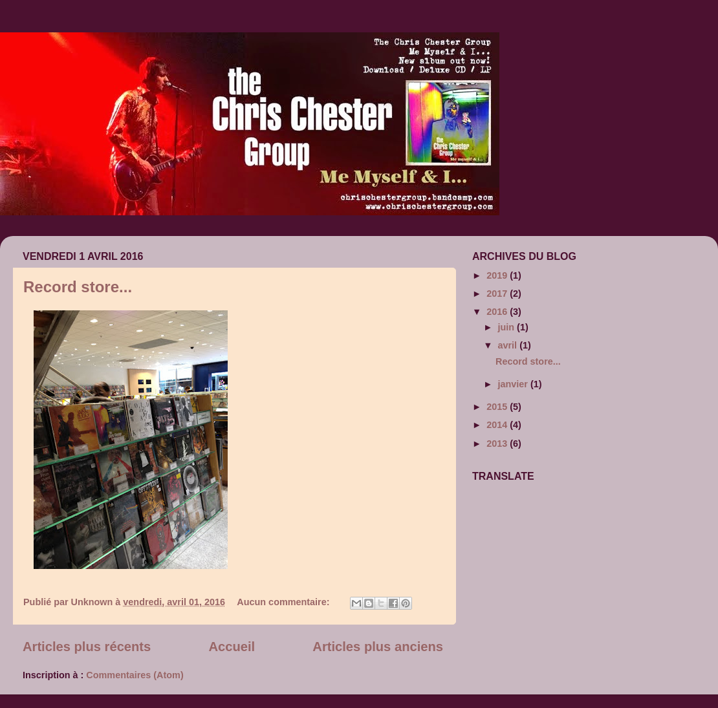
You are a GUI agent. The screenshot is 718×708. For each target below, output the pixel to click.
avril (509, 345)
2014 (498, 425)
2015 (498, 407)
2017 (498, 293)
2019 (498, 275)
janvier (514, 384)
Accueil (231, 646)
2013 (498, 443)
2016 (498, 311)
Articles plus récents (87, 646)
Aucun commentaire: (284, 602)
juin (507, 327)
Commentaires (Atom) (134, 675)
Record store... (77, 286)
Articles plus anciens (377, 646)
